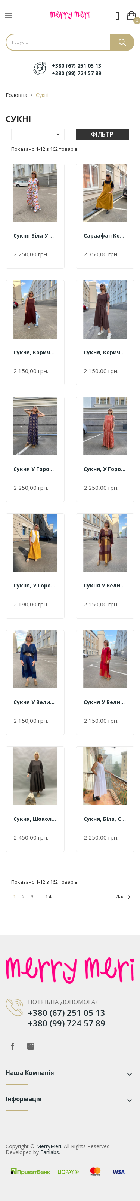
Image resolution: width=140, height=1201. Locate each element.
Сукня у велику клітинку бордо (105, 702)
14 (48, 896)
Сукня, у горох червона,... (105, 469)
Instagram (30, 1046)
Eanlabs (49, 1152)
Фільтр (102, 134)
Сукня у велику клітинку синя (35, 702)
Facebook (12, 1046)
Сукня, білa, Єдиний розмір (105, 818)
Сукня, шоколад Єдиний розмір (35, 818)
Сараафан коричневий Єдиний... (105, 235)
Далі (124, 897)
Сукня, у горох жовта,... (35, 585)
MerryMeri (48, 1146)
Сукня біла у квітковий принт (35, 235)
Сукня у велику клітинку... (105, 585)
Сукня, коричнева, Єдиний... (35, 352)
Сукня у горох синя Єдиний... (35, 469)
